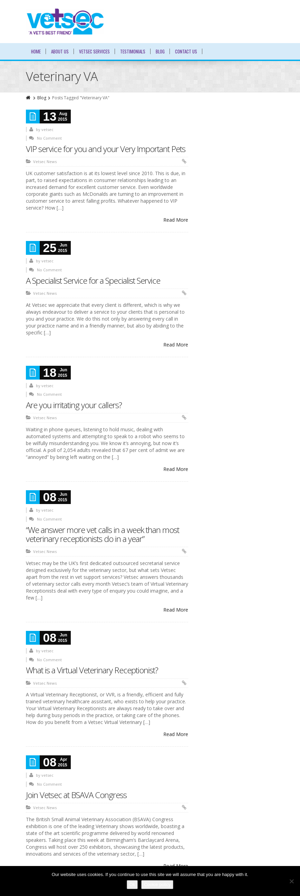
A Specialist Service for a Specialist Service (93, 280)
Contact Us (186, 51)
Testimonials (132, 51)
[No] (291, 881)
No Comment (49, 138)
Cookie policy (157, 884)
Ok (132, 884)
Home (36, 51)
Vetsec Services (94, 51)
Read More (175, 220)
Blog (160, 51)
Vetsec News (45, 161)
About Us (60, 51)
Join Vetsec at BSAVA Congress (76, 795)
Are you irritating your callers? (74, 405)
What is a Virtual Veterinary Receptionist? (92, 670)
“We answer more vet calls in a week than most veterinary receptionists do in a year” (102, 534)
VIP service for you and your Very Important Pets (105, 148)
